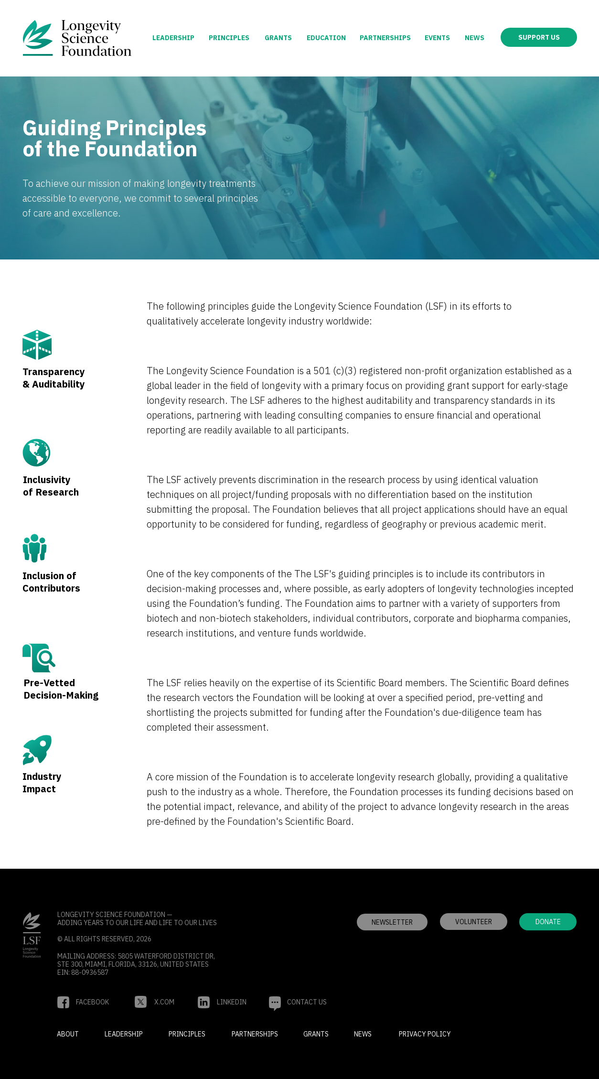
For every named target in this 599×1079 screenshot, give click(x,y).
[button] (473, 921)
